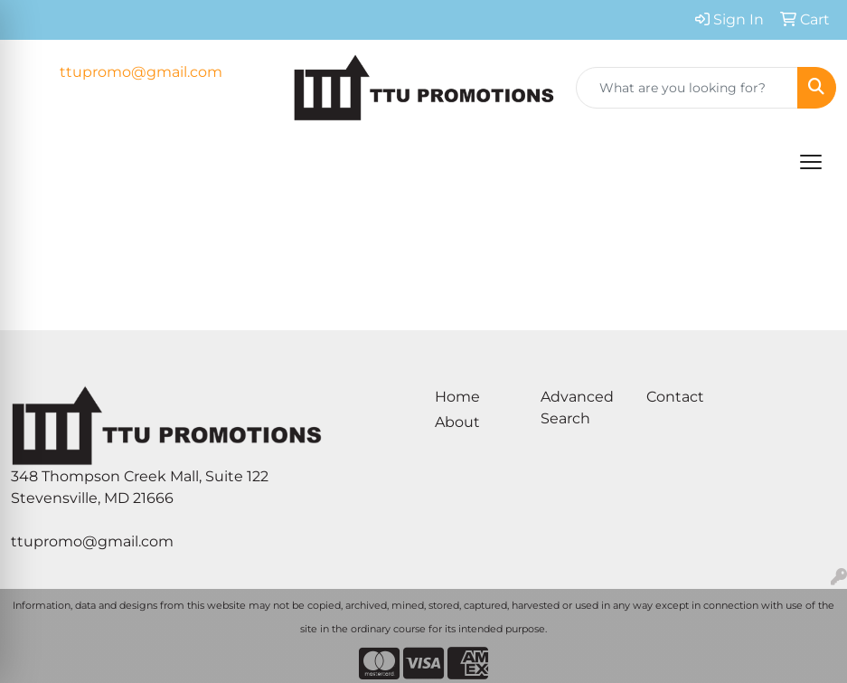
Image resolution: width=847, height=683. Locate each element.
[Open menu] (811, 162)
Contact (675, 396)
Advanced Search (577, 407)
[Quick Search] (687, 88)
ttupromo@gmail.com (141, 72)
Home (457, 396)
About (457, 422)
